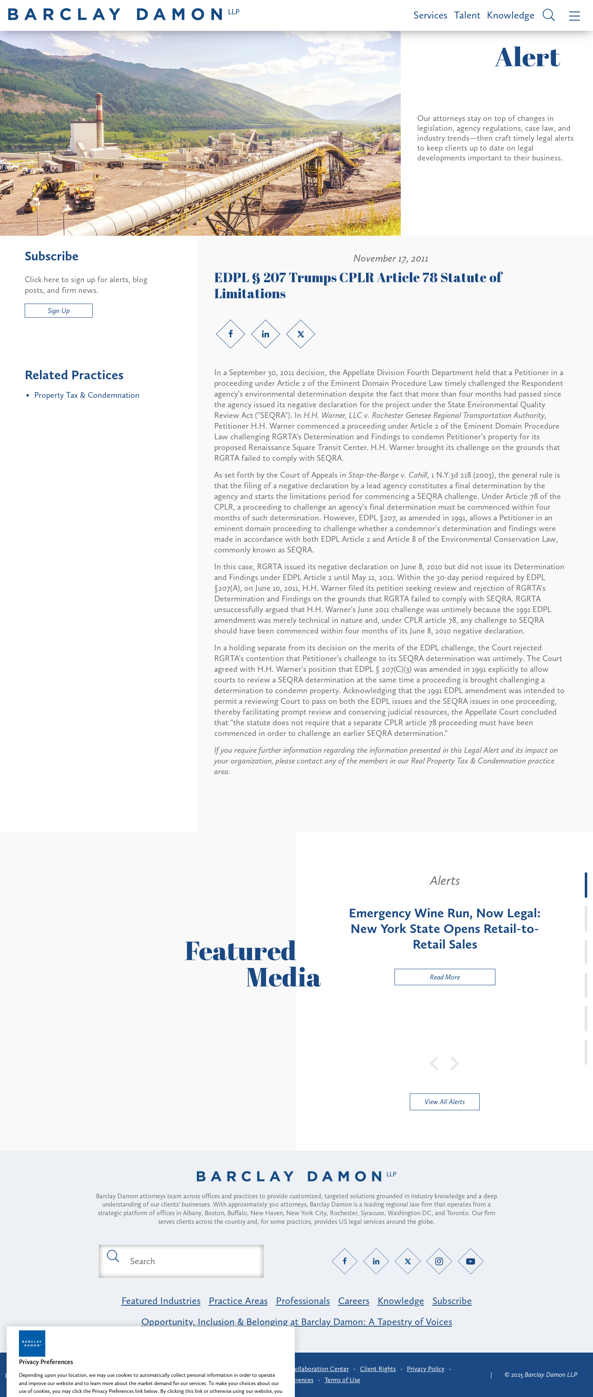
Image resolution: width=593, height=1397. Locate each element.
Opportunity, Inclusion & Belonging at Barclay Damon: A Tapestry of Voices (296, 1321)
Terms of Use (342, 1380)
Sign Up (59, 310)
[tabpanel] (445, 929)
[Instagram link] (439, 1261)
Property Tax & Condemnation (87, 395)
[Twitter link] (300, 334)
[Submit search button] (112, 1255)
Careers (353, 1300)
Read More (427, 979)
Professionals (303, 1300)
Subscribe (452, 1300)
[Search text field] (190, 1261)
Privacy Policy (425, 1369)
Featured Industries (161, 1300)
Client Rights (378, 1369)
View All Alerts (445, 1102)
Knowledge (511, 15)
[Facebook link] (230, 334)
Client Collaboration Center (310, 1369)
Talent (467, 15)
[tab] (586, 885)
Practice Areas (238, 1300)
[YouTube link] (471, 1261)
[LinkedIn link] (265, 334)
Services (430, 15)
